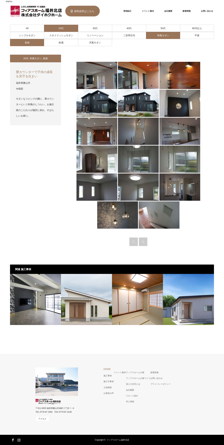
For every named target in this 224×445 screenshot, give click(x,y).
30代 (95, 28)
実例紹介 (127, 11)
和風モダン (163, 35)
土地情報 (108, 387)
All (27, 28)
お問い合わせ (207, 11)
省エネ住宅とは (133, 384)
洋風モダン (95, 42)
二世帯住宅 (129, 35)
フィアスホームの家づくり (138, 378)
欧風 (61, 42)
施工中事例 (109, 381)
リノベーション (95, 35)
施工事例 (108, 376)
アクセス (42, 419)
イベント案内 (148, 11)
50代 (163, 28)
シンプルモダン (27, 35)
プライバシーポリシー (160, 384)
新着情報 (187, 11)
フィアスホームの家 (135, 372)
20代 (61, 28)
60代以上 (197, 28)
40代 (129, 28)
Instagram (18, 439)
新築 (27, 42)
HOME (107, 369)
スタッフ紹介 (132, 396)
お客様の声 (109, 393)
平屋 (197, 35)
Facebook (12, 439)
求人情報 (130, 401)
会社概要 (168, 11)
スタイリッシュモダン (61, 35)
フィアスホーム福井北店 (118, 440)
